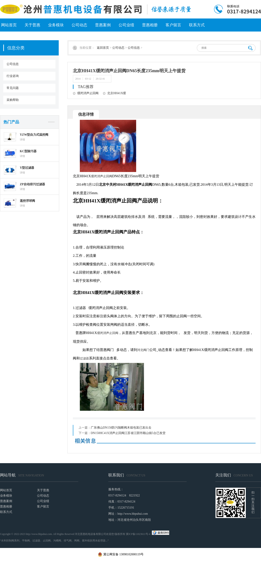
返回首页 (103, 47)
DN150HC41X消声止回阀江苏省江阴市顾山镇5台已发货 (128, 433)
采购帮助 (13, 100)
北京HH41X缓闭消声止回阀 (114, 94)
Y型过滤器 (27, 167)
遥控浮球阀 (27, 200)
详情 (22, 139)
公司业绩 (126, 25)
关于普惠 (32, 25)
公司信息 (13, 64)
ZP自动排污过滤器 (32, 184)
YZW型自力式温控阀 (34, 134)
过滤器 (84, 358)
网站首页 (9, 25)
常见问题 (13, 88)
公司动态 (79, 25)
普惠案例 (103, 25)
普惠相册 (150, 25)
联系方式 (197, 25)
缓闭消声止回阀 (88, 93)
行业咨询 (13, 76)
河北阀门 (143, 350)
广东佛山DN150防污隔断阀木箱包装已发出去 (121, 427)
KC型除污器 (28, 151)
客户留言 (173, 25)
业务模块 (56, 25)
